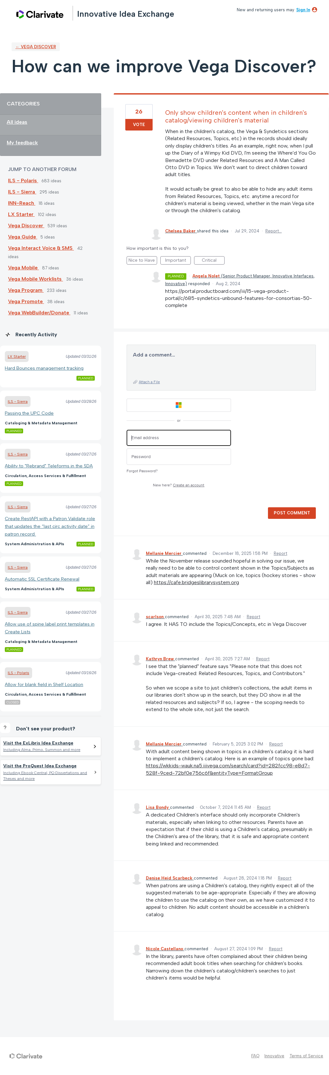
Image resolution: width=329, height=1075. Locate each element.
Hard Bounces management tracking (44, 368)
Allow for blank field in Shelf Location (44, 684)
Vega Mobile (23, 268)
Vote (139, 124)
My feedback (22, 143)
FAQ (255, 1055)
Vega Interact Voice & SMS (41, 248)
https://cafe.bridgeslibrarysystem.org (196, 582)
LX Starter (21, 214)
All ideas (17, 122)
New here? (178, 485)
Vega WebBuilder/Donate (39, 313)
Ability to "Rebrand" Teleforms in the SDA (49, 466)
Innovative (274, 1055)
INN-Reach (21, 203)
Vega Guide (22, 237)
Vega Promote (26, 301)
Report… (273, 231)
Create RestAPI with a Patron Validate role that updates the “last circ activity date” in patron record (50, 526)
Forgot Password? (142, 471)
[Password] (179, 456)
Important (178, 261)
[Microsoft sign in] (179, 405)
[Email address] (179, 438)
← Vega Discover (35, 46)
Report (280, 553)
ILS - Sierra (22, 192)
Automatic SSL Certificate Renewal (42, 579)
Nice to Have (143, 261)
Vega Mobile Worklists (35, 279)
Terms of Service (306, 1055)
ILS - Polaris (23, 180)
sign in (303, 9)
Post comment (292, 512)
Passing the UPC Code (29, 413)
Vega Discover (26, 225)
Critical (213, 261)
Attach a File (149, 382)
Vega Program (26, 290)
